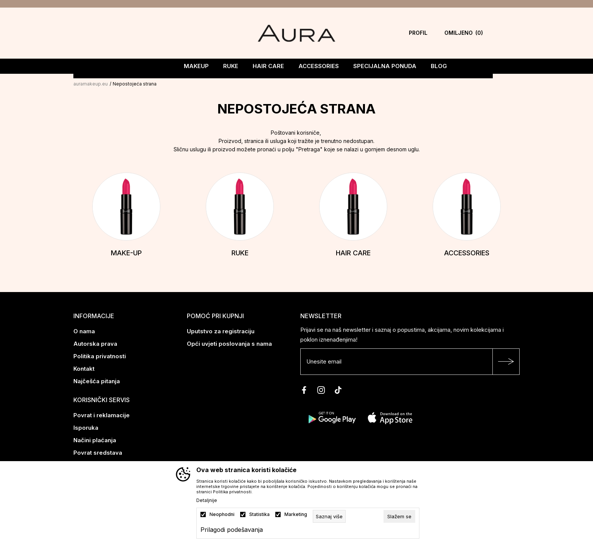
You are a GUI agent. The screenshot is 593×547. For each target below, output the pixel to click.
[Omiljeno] (463, 33)
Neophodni (222, 514)
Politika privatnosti (99, 355)
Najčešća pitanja (96, 380)
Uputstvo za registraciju (221, 330)
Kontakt (84, 367)
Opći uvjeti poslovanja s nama (229, 343)
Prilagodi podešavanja (231, 529)
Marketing (295, 514)
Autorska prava (95, 343)
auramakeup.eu (90, 83)
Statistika (259, 514)
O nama (84, 330)
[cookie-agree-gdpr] (399, 516)
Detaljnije (206, 500)
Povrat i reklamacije (101, 414)
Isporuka (85, 426)
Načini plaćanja (94, 439)
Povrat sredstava (97, 451)
